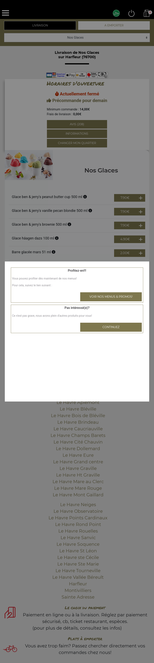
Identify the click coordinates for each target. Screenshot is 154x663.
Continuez (111, 327)
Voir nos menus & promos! (111, 296)
